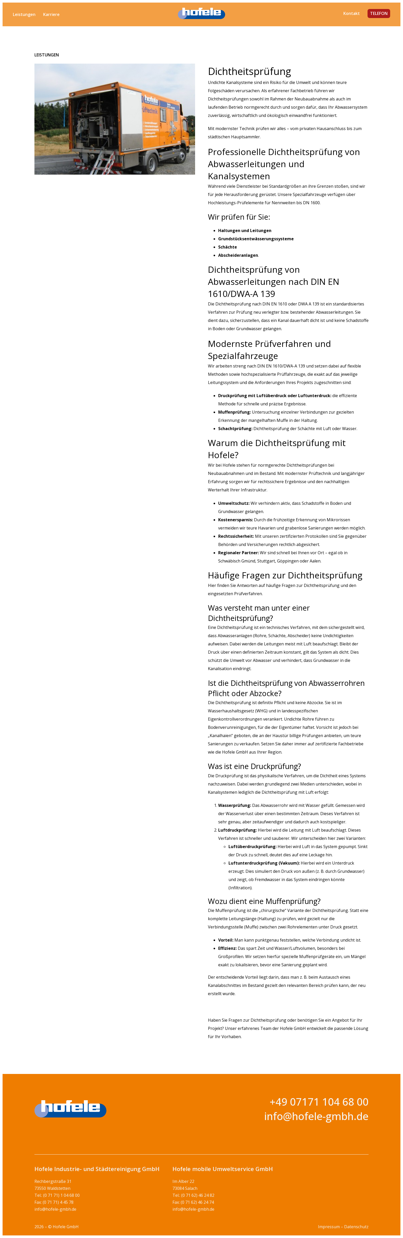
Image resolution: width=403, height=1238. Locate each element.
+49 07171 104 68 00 (319, 1102)
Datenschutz (356, 1227)
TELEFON (379, 13)
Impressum (329, 1227)
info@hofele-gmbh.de (316, 1116)
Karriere (51, 14)
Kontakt (351, 13)
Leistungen (24, 14)
